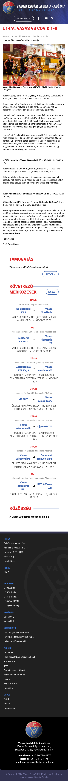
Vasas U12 (9, 616)
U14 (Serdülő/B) (11, 605)
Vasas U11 (9, 621)
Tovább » (50, 274)
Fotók (6, 699)
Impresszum (9, 708)
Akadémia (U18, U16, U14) (16, 547)
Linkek (7, 679)
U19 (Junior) (9, 587)
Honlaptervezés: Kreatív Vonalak (34, 777)
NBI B (6, 572)
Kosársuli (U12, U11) (13, 552)
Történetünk (9, 661)
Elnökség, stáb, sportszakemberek (19, 656)
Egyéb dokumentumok (14, 674)
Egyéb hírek (9, 561)
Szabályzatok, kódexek (14, 670)
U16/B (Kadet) (10, 596)
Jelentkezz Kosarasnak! (15, 641)
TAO (6, 665)
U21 (6, 576)
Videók (7, 703)
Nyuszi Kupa (10, 556)
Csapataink (9, 652)
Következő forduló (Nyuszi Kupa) (19, 636)
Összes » (52, 292)
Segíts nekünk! (11, 683)
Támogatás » (23, 18)
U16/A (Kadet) (10, 592)
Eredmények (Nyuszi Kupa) (16, 632)
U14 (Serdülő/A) (11, 601)
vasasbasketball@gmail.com (38, 762)
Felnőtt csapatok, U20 (14, 543)
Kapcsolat (8, 688)
